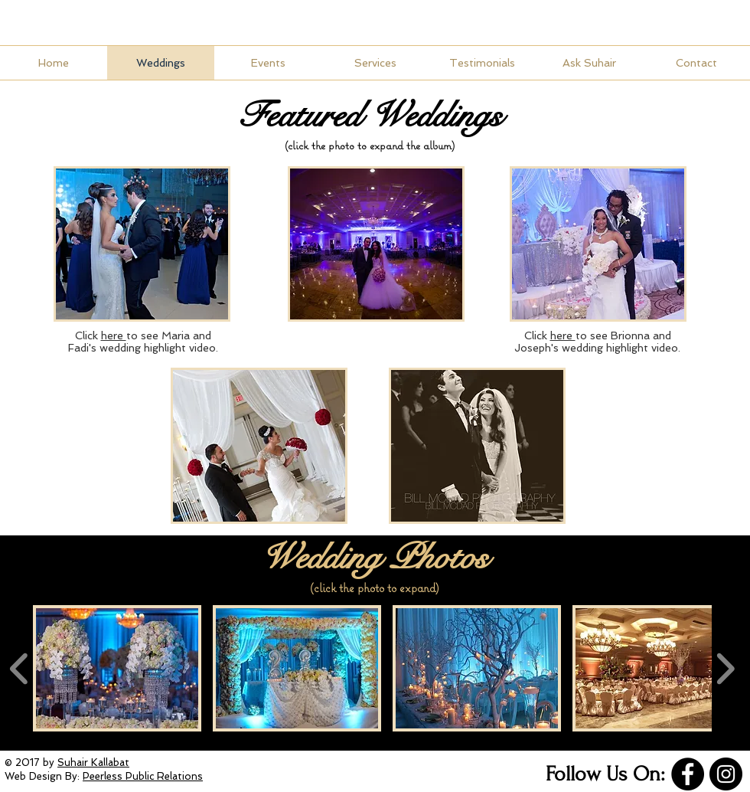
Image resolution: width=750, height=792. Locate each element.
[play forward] (725, 668)
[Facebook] (687, 774)
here (563, 335)
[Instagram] (725, 774)
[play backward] (19, 668)
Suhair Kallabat (93, 762)
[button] (598, 244)
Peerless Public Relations (143, 776)
